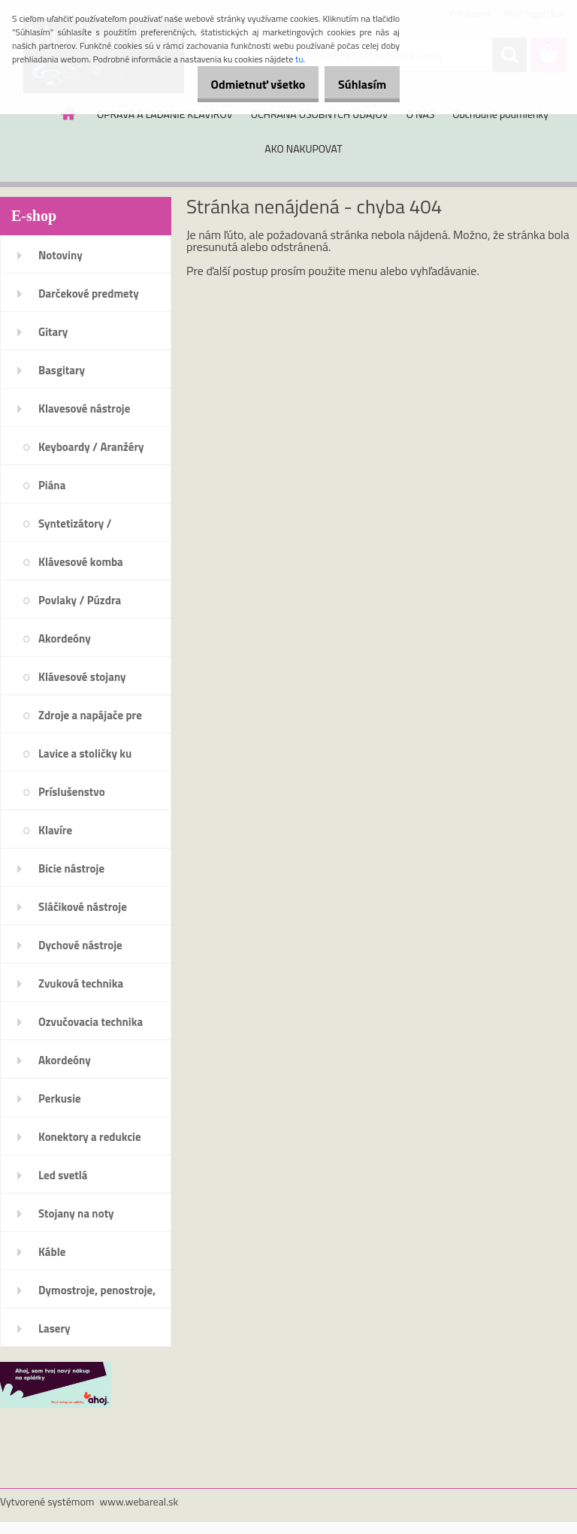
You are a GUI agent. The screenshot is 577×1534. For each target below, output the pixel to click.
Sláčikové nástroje (82, 906)
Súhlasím (357, 84)
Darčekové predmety (88, 293)
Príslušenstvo (71, 791)
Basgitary (61, 370)
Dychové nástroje (80, 945)
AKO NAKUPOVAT (303, 148)
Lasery (54, 1328)
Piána (51, 485)
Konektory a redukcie (89, 1136)
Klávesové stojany (82, 676)
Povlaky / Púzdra (79, 600)
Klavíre (55, 830)
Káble (51, 1251)
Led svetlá (62, 1175)
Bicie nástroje (71, 868)
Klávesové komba (80, 561)
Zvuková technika (80, 983)
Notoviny (60, 255)
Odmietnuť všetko (242, 84)
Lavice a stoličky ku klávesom (84, 758)
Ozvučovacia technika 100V (90, 1026)
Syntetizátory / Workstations (75, 528)
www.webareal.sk (139, 1501)
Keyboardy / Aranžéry (91, 446)
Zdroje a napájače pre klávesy (90, 720)
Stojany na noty (76, 1213)
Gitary (53, 331)
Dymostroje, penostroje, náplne (97, 1295)
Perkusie (59, 1098)
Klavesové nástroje (84, 408)
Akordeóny (64, 638)
